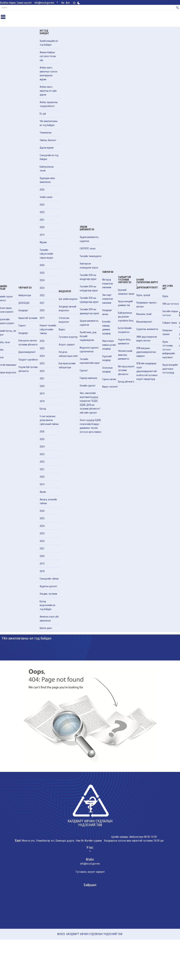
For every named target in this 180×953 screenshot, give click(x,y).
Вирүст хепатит (110, 386)
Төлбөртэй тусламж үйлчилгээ (124, 280)
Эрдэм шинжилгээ (87, 228)
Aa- (63, 2)
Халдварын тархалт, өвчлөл (146, 304)
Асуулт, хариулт (67, 344)
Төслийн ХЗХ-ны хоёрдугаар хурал (89, 288)
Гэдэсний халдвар (107, 358)
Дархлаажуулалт (27, 352)
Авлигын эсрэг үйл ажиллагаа (49, 618)
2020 (42, 227)
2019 (42, 234)
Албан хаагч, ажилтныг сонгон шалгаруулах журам (48, 73)
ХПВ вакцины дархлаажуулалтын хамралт (146, 352)
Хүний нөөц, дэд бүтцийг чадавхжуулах (88, 336)
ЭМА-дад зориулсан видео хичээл (146, 338)
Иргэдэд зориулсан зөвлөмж (107, 283)
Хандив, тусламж (48, 593)
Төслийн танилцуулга (90, 256)
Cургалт (84, 370)
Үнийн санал (46, 197)
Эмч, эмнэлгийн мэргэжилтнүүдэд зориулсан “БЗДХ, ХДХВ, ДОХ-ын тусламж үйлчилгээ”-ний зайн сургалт (90, 403)
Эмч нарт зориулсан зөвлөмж (107, 299)
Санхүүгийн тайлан (49, 578)
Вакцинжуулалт (144, 321)
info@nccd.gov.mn (44, 2)
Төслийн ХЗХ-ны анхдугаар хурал (88, 277)
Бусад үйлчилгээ (126, 381)
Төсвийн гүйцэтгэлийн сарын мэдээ (46, 254)
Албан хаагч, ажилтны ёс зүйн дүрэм (48, 90)
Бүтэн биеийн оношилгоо (125, 330)
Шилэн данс (46, 628)
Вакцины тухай (143, 314)
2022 (42, 212)
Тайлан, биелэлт (48, 140)
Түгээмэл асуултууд (69, 337)
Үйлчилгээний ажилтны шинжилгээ (125, 355)
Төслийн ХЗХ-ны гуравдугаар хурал (89, 300)
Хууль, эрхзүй (143, 295)
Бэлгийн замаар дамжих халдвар (106, 327)
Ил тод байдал (44, 32)
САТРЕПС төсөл (87, 248)
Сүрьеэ (22, 325)
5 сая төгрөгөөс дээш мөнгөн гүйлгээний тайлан (49, 420)
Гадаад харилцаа (88, 378)
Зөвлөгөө (107, 272)
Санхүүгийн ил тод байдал (49, 157)
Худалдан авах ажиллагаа (47, 180)
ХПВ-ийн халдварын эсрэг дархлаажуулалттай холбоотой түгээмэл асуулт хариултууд (146, 371)
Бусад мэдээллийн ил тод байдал (47, 605)
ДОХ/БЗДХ (23, 303)
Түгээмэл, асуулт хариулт (90, 871)
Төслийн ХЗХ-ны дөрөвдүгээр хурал (89, 311)
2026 (42, 189)
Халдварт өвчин (107, 312)
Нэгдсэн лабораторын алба (68, 354)
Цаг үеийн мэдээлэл (69, 299)
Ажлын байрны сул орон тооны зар (48, 56)
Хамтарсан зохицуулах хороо (89, 265)
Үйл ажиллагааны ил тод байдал (49, 123)
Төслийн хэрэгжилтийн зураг (90, 361)
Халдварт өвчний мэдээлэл (67, 308)
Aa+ (68, 2)
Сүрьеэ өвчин (109, 379)
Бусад (43, 408)
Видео (62, 329)
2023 (42, 287)
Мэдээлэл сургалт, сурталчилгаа (89, 349)
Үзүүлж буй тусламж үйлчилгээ (28, 369)
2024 (42, 280)
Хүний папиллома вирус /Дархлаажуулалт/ (147, 283)
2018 (42, 401)
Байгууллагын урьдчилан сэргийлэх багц (126, 316)
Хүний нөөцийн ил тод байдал (49, 43)
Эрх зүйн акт (167, 287)
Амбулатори (24, 295)
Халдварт (23, 310)
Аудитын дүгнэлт (48, 586)
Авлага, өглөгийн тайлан (48, 501)
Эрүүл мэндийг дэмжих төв (125, 303)
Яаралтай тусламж (27, 318)
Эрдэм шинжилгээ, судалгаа (89, 239)
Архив (43, 491)
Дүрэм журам (47, 147)
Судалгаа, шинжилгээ (147, 329)
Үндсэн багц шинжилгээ (124, 341)
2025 (42, 204)
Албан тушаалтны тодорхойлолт (49, 104)
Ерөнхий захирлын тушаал (126, 292)
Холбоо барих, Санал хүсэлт (16, 2)
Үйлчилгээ (25, 287)
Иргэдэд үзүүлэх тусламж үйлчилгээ (126, 370)
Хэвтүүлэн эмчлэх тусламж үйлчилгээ (28, 342)
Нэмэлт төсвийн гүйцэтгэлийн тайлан (48, 329)
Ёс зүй (43, 113)
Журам (43, 242)
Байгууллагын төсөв (47, 168)
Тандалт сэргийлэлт (28, 359)
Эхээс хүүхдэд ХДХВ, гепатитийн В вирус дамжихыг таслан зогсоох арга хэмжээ (90, 426)
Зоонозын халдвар (107, 369)
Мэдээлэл (65, 291)
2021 (42, 219)
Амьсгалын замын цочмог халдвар (109, 345)
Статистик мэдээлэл (64, 320)
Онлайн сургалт (87, 385)
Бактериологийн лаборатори (67, 365)
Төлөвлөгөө (45, 132)
